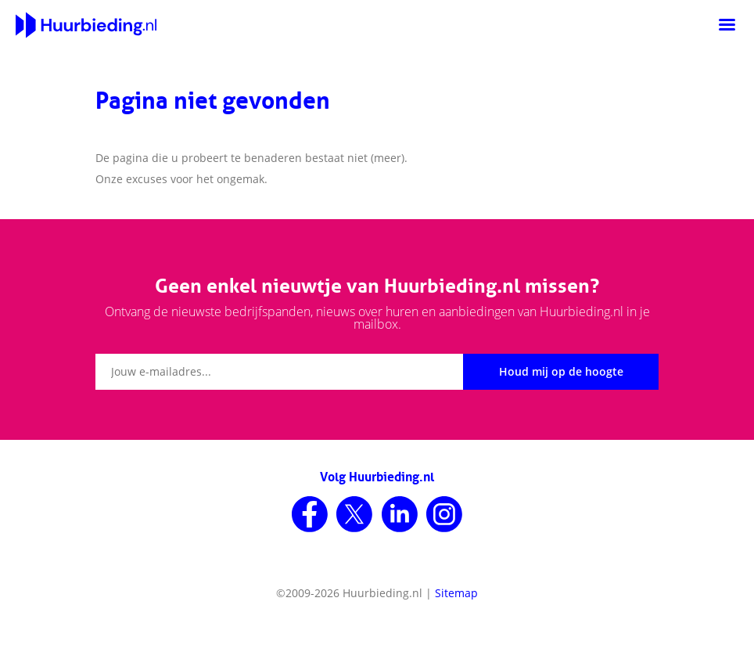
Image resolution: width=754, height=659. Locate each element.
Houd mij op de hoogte (561, 371)
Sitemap (456, 592)
